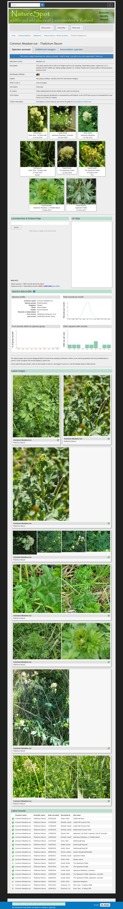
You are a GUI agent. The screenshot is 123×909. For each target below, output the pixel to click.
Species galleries (24, 35)
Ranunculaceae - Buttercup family (56, 35)
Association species (71, 49)
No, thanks (105, 905)
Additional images (45, 49)
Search (16, 227)
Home (13, 35)
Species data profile (22, 291)
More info (52, 907)
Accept (96, 905)
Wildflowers (37, 35)
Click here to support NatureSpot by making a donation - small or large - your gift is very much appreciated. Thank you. (61, 56)
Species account (21, 49)
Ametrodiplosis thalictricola (82, 102)
